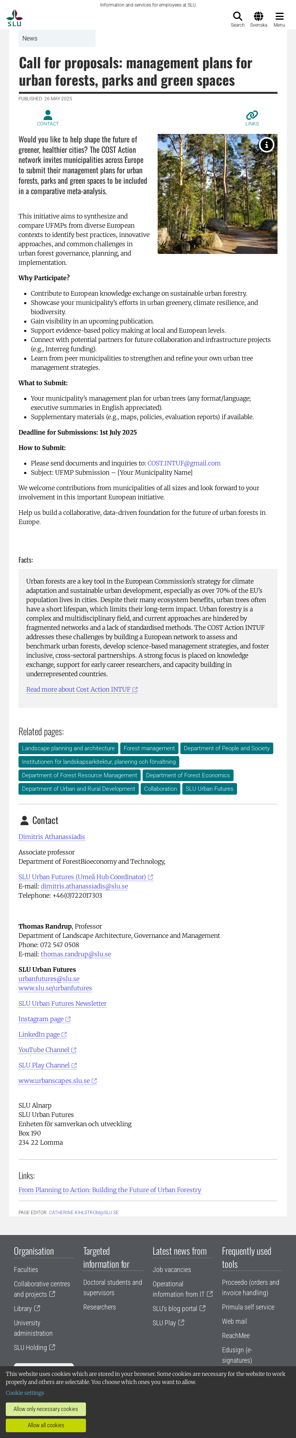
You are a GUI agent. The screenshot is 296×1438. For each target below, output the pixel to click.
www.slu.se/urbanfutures (55, 988)
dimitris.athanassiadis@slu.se (84, 886)
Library (23, 1308)
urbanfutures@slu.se (48, 979)
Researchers (99, 1307)
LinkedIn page (39, 1034)
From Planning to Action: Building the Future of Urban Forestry (109, 1190)
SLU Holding (30, 1347)
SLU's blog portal (175, 1308)
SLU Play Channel (44, 1065)
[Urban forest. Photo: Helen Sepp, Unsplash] (266, 144)
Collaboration (160, 788)
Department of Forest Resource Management (79, 775)
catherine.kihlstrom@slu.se (84, 1212)
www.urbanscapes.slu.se (54, 1080)
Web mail (234, 1321)
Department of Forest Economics (188, 775)
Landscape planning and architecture (68, 748)
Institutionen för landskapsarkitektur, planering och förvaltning (99, 761)
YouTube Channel (43, 1050)
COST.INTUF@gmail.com (184, 463)
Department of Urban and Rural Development (78, 788)
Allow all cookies (46, 1425)
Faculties (26, 1269)
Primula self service (248, 1307)
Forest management (149, 748)
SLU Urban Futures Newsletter (62, 1003)
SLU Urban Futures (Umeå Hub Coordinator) (82, 877)
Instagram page (41, 1019)
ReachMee (236, 1335)
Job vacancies (172, 1269)
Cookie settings (25, 1392)
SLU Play (164, 1323)
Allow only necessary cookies (45, 1409)
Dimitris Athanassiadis (51, 837)
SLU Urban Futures (210, 788)
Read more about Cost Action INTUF (78, 689)
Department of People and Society (227, 748)
